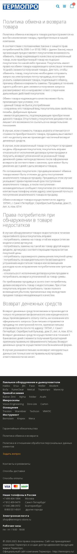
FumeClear (18, 389)
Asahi (43, 396)
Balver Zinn (9, 396)
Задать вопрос (12, 453)
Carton (44, 404)
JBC (24, 385)
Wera (32, 418)
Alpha (22, 396)
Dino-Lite (32, 404)
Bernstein (8, 418)
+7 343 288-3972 (11, 505)
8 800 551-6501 (12, 509)
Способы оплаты (13, 478)
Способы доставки (14, 471)
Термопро (44, 389)
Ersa (16, 385)
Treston (7, 411)
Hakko (6, 385)
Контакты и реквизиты (16, 463)
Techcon (34, 411)
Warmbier (20, 411)
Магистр (59, 389)
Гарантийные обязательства (20, 428)
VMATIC (47, 411)
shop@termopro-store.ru (17, 519)
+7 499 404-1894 (11, 498)
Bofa (5, 389)
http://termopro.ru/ (63, 551)
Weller (42, 385)
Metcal (31, 389)
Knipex (21, 418)
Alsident (53, 385)
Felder (32, 396)
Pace (32, 385)
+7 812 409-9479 (11, 502)
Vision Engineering (13, 404)
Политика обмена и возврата (20, 435)
